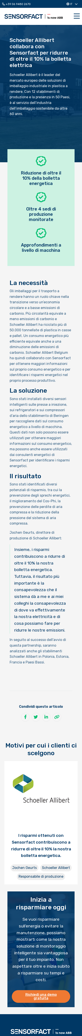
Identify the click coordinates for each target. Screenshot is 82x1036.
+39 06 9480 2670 (16, 4)
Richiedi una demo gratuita (41, 996)
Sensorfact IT (33, 16)
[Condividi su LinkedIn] (46, 717)
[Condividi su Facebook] (25, 717)
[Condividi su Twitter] (35, 717)
